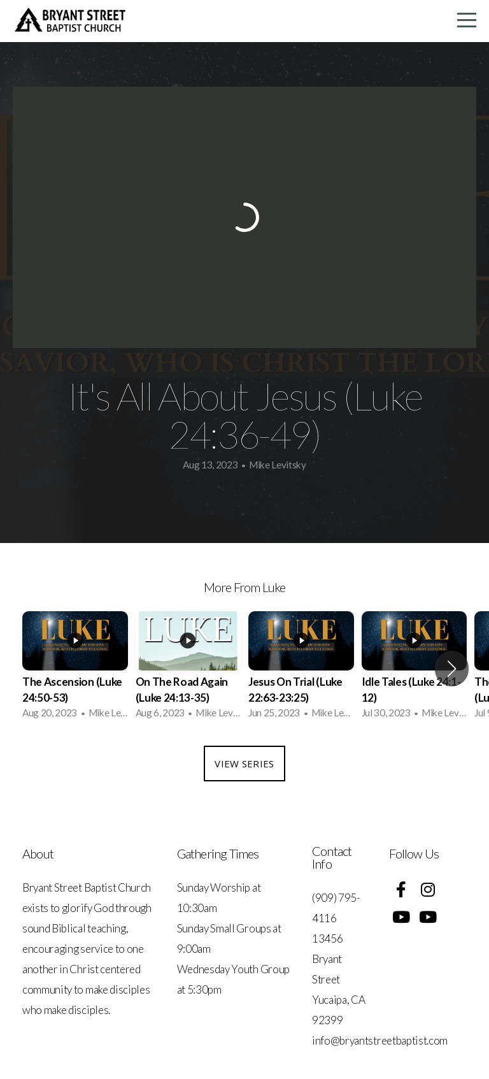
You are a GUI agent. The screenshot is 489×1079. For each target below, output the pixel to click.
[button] (451, 669)
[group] (75, 669)
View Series (244, 763)
